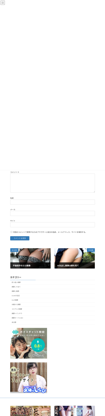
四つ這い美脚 (16, 285)
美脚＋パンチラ (17, 316)
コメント (14, 172)
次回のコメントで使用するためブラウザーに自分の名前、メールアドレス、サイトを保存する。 (50, 235)
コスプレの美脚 (17, 312)
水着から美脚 (16, 307)
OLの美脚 (15, 303)
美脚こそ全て (16, 290)
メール (12, 212)
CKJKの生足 (16, 298)
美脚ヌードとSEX (17, 321)
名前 (12, 201)
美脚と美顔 (15, 294)
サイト (12, 224)
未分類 (14, 325)
